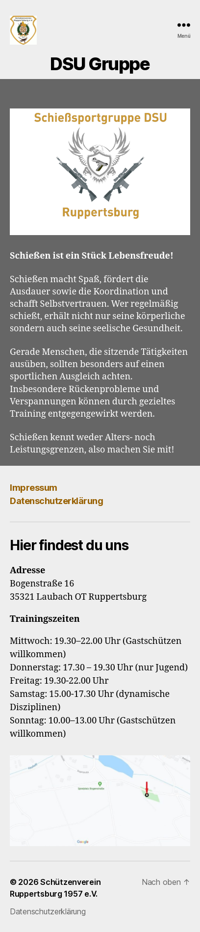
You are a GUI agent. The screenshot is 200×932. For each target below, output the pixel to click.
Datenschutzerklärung (56, 501)
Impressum (33, 487)
